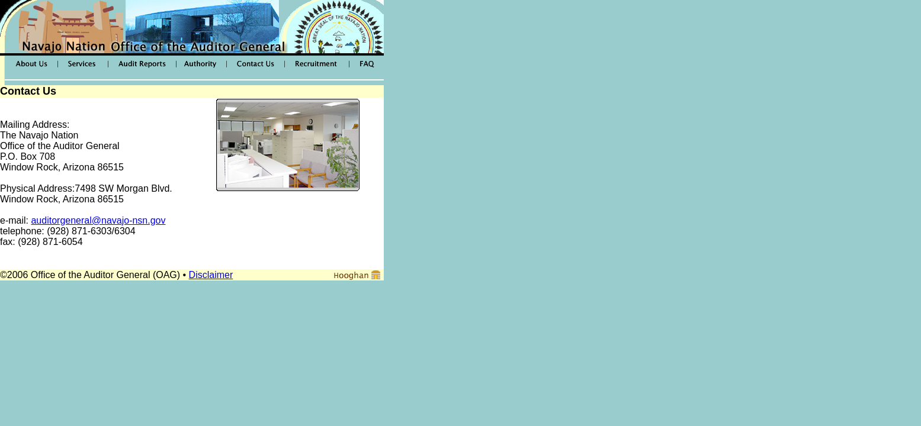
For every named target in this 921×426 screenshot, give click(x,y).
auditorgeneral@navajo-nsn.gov (98, 220)
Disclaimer (211, 275)
